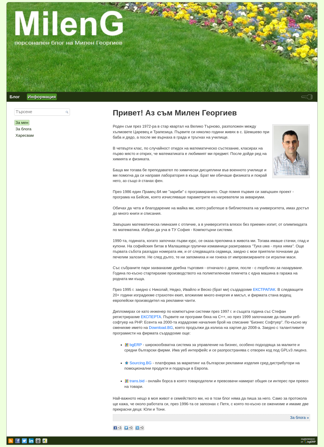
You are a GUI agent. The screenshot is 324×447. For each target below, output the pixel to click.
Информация (42, 96)
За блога (23, 129)
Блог (15, 96)
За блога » (299, 417)
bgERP (136, 345)
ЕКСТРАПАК (264, 289)
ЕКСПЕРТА (151, 317)
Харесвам (24, 135)
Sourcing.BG (140, 363)
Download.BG (161, 327)
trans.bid (137, 381)
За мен (21, 122)
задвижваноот (308, 440)
